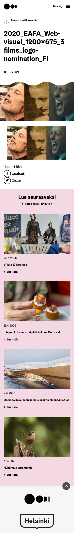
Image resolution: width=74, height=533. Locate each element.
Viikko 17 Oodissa (15, 265)
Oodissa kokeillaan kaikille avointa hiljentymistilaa (36, 400)
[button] (68, 6)
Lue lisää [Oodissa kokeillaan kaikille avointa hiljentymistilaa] (12, 407)
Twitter (12, 180)
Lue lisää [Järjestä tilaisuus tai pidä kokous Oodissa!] (12, 339)
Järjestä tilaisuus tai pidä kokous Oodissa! (32, 332)
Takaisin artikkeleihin (21, 20)
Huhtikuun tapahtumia (18, 467)
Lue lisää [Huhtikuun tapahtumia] (12, 474)
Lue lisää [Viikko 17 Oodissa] (12, 272)
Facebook (14, 173)
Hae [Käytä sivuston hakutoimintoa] (57, 6)
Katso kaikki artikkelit (38, 204)
